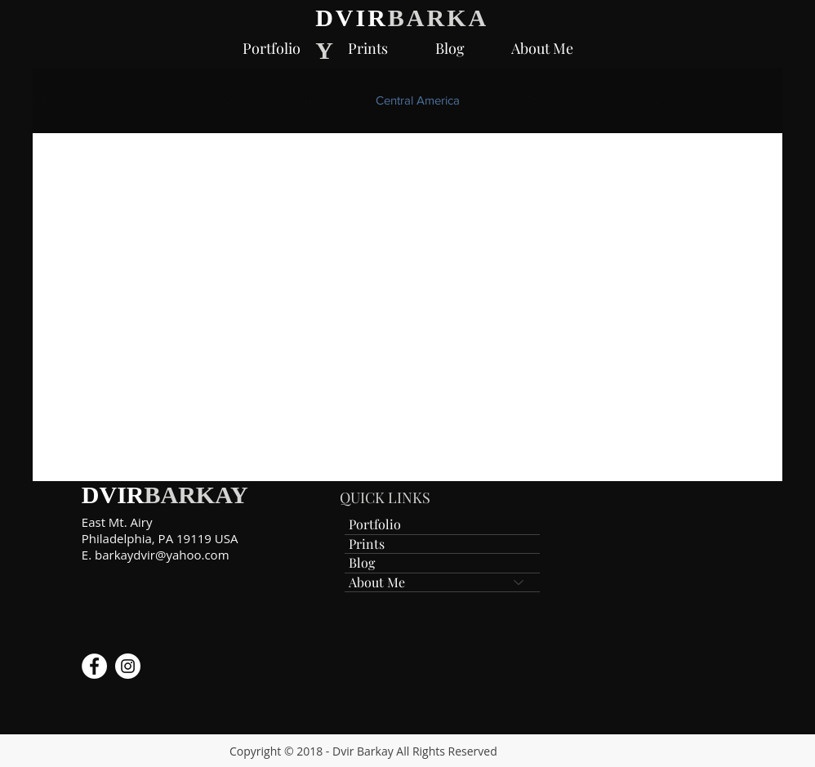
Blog (362, 562)
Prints (367, 543)
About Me (377, 582)
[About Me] (519, 582)
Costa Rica (520, 100)
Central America (418, 100)
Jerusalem (316, 100)
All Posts (55, 100)
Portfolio (375, 524)
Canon (657, 100)
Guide (724, 100)
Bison (125, 100)
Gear (594, 100)
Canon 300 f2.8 (214, 100)
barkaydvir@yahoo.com (162, 554)
